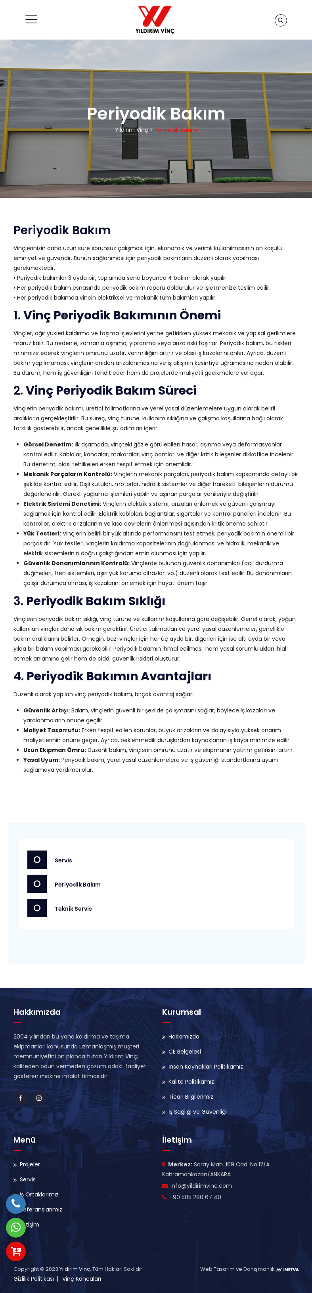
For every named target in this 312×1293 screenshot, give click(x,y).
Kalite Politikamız (191, 1082)
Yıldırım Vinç (74, 1269)
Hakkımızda (183, 1036)
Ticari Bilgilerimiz (190, 1097)
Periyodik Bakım (64, 884)
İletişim (29, 1224)
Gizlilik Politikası (33, 1279)
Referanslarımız (41, 1209)
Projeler (30, 1164)
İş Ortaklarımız (39, 1194)
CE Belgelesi (184, 1052)
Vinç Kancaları (81, 1279)
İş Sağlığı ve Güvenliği (197, 1112)
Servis (49, 860)
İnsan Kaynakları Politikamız (205, 1067)
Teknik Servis (59, 908)
